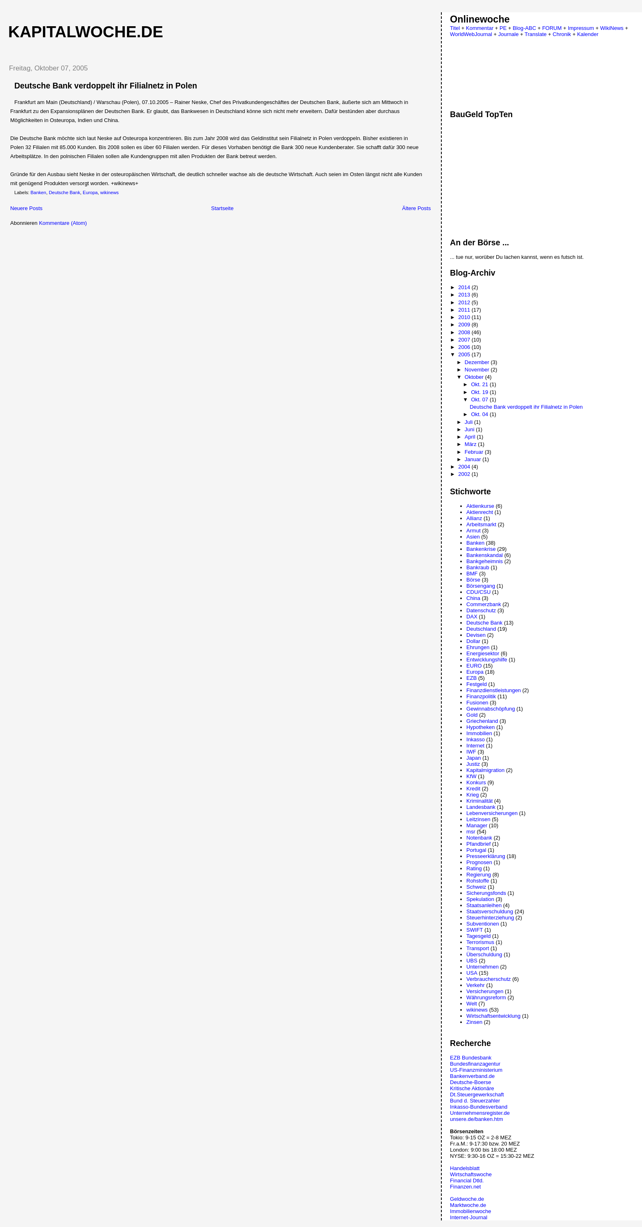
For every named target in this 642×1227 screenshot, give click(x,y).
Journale (508, 34)
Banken (38, 192)
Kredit (473, 789)
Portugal (476, 850)
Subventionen (482, 924)
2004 (465, 467)
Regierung (478, 875)
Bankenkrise (481, 549)
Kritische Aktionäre (472, 1088)
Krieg (472, 795)
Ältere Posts (416, 208)
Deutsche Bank (64, 192)
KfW (471, 776)
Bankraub (477, 567)
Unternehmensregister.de (480, 1113)
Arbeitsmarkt (481, 524)
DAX (471, 617)
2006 (465, 347)
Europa (90, 192)
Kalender (587, 34)
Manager (476, 825)
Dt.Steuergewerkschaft (477, 1094)
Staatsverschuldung (489, 911)
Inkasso (475, 739)
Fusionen (477, 703)
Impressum (581, 28)
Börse (473, 580)
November (478, 370)
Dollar (473, 641)
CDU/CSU (478, 592)
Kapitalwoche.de (85, 32)
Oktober (475, 377)
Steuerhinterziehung (490, 918)
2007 (465, 340)
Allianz (474, 518)
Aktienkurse (480, 506)
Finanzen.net (465, 1187)
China (473, 598)
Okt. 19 (480, 392)
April (471, 437)
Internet (475, 746)
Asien (473, 537)
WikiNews (612, 28)
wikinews (109, 192)
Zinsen (474, 1022)
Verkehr (475, 985)
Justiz (473, 764)
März (471, 444)
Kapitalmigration (485, 770)
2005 (465, 354)
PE (503, 28)
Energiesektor (482, 653)
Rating (474, 868)
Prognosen (479, 862)
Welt (471, 1004)
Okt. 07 (480, 399)
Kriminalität (479, 801)
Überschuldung (484, 954)
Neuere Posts (26, 208)
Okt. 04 (480, 414)
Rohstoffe (477, 881)
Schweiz (476, 887)
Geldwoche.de (467, 1199)
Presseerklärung (485, 856)
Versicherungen (484, 991)
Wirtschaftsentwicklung (493, 1016)
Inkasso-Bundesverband (478, 1107)
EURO (474, 666)
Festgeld (476, 684)
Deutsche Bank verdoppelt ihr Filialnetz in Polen (105, 85)
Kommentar (479, 28)
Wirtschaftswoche (471, 1174)
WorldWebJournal (471, 34)
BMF (471, 573)
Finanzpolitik (481, 696)
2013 (465, 295)
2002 (465, 474)
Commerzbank (483, 604)
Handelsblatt (464, 1168)
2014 (465, 287)
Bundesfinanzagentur (475, 1064)
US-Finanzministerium (476, 1070)
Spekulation (480, 899)
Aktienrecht (479, 512)
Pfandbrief (478, 844)
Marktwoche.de (468, 1205)
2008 (465, 332)
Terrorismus (480, 942)
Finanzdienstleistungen (493, 690)
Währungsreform (486, 997)
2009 (465, 324)
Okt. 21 (480, 384)
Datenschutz (481, 610)
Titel (455, 28)
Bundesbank (476, 1058)
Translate (535, 34)
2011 (465, 310)
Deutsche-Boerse (470, 1082)
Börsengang (480, 586)
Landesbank (480, 807)
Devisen (476, 635)
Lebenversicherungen (492, 813)
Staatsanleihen (484, 905)
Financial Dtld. (467, 1180)
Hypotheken (480, 727)
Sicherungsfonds (486, 893)
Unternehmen (482, 967)
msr (470, 832)
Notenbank (479, 838)
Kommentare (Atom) (63, 223)
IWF (471, 752)
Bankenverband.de (472, 1076)
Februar (475, 452)
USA (471, 973)
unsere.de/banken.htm (476, 1119)
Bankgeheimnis (484, 561)
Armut (473, 530)
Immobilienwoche (470, 1211)
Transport (477, 948)
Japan (473, 758)
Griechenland (482, 721)
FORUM (552, 28)
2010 (465, 317)
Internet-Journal (468, 1217)
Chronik (562, 34)
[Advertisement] (71, 287)
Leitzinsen (478, 819)
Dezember (478, 362)
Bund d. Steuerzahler (475, 1101)
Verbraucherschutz (488, 979)
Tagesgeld (478, 936)
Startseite (222, 208)
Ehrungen (477, 647)
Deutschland (481, 629)
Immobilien (479, 733)
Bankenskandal (484, 555)
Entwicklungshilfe (486, 660)
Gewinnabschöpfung (490, 709)
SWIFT (474, 930)
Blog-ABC (524, 28)
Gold (471, 715)
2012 (465, 302)
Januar (473, 459)
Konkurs (476, 782)
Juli (469, 422)
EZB (471, 678)
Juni (470, 429)
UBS (471, 961)
